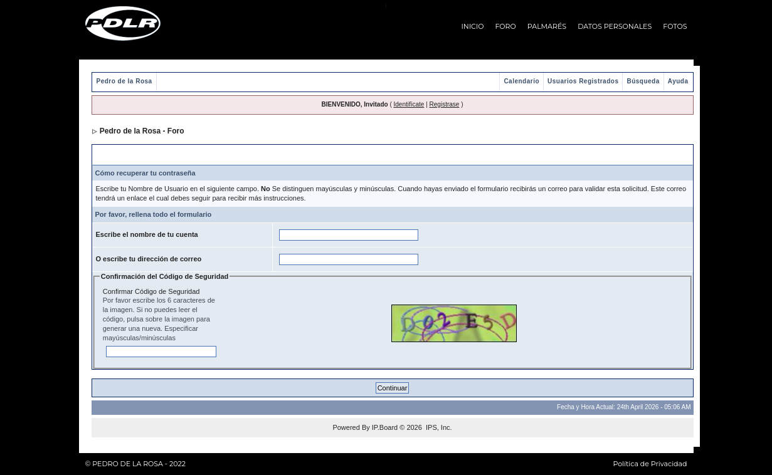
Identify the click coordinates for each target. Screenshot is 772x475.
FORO (505, 26)
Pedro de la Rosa (124, 81)
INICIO (473, 26)
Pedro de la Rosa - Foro (142, 131)
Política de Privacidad (650, 463)
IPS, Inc (438, 427)
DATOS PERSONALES (615, 26)
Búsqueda (643, 81)
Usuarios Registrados (582, 81)
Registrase (445, 104)
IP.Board (385, 427)
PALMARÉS (546, 26)
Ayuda (678, 81)
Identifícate (409, 104)
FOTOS (675, 26)
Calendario (521, 81)
